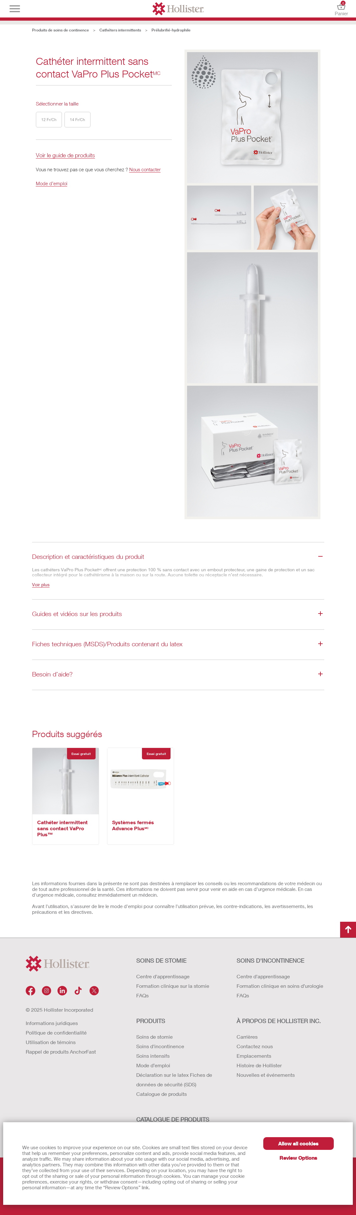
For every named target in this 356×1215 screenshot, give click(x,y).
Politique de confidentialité (56, 1032)
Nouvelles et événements (266, 1075)
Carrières (247, 1037)
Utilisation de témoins (51, 1042)
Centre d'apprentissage (163, 976)
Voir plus (41, 584)
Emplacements (254, 1056)
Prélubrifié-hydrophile (171, 30)
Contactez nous (255, 1046)
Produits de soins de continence (60, 30)
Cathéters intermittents (120, 30)
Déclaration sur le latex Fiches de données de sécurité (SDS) (174, 1079)
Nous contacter (145, 169)
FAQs (142, 995)
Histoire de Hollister (259, 1065)
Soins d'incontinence (160, 1046)
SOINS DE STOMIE (161, 960)
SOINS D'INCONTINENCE (270, 960)
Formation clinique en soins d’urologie (280, 986)
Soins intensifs (153, 1056)
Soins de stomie (154, 1037)
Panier (341, 9)
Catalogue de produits (161, 1094)
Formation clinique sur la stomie (172, 986)
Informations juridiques (52, 1023)
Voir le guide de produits (65, 156)
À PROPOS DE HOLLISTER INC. (279, 1020)
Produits (150, 1020)
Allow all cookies (298, 1143)
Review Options (298, 1158)
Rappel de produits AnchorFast (61, 1052)
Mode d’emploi (51, 183)
